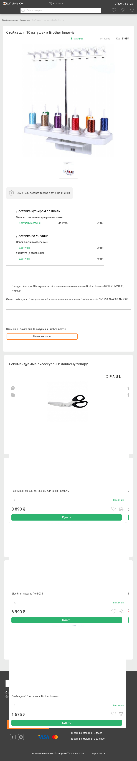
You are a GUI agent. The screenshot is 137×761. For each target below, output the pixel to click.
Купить (66, 526)
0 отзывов (105, 39)
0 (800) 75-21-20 (124, 3)
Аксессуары (36, 20)
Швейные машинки (14, 20)
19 (15, 610)
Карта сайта (98, 753)
